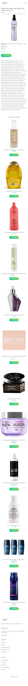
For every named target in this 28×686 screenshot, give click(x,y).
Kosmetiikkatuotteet (5, 649)
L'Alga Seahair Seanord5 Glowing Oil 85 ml (14, 315)
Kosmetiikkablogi (5, 660)
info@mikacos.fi (4, 635)
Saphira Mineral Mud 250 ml (14, 398)
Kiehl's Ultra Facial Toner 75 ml (14, 525)
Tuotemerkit (15, 43)
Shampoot (20, 43)
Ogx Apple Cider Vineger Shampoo (14, 191)
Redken (25, 43)
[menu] (25, 3)
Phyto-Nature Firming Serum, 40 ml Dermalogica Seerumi (14, 603)
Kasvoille (3, 645)
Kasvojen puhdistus (5, 647)
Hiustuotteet (9, 43)
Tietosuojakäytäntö (5, 667)
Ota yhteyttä (3, 662)
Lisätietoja (6, 55)
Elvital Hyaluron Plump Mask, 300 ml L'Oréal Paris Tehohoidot (14, 440)
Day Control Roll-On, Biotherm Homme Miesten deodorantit (14, 560)
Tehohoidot (3, 45)
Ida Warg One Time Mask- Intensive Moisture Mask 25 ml (14, 357)
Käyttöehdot (4, 665)
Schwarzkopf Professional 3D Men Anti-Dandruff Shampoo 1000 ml (14, 483)
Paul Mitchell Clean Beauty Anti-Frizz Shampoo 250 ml (14, 273)
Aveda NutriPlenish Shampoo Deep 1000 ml (14, 232)
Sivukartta (3, 669)
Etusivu (2, 12)
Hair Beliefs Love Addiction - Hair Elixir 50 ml (14, 149)
